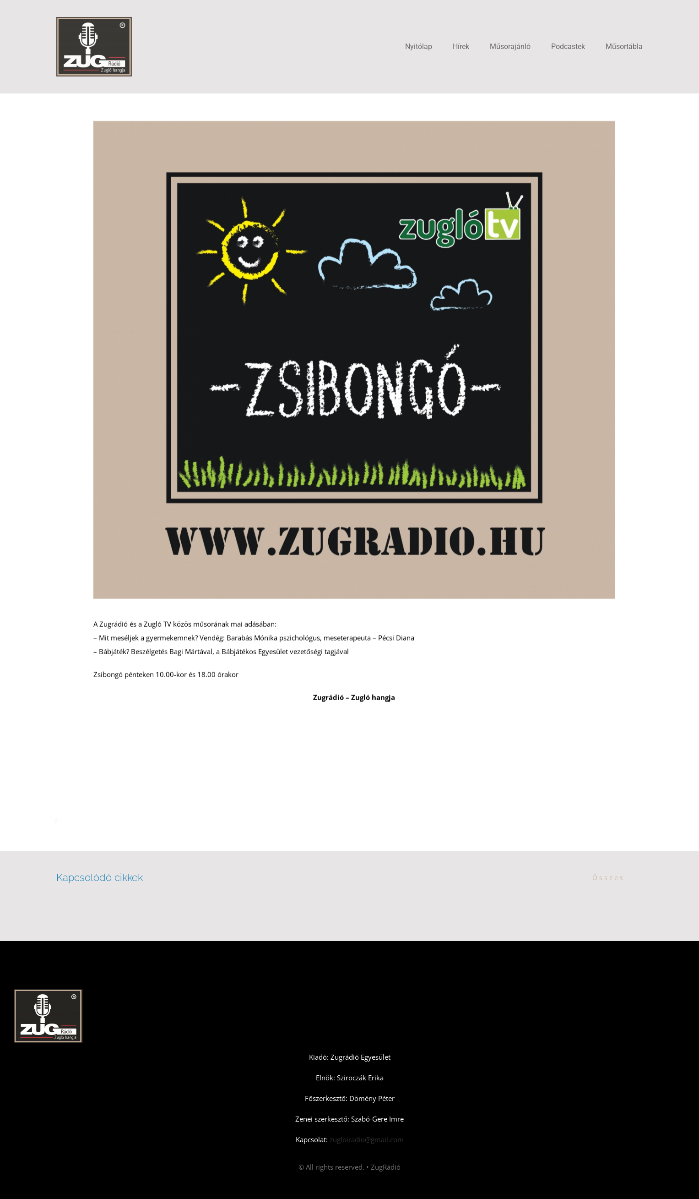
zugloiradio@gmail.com (366, 1139)
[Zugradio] (94, 20)
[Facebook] (59, 821)
